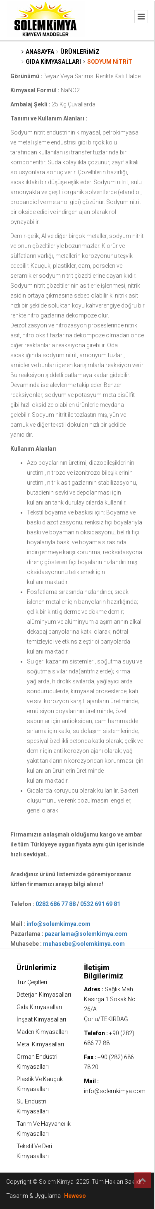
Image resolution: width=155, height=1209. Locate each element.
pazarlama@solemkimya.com (86, 933)
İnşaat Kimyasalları (41, 1019)
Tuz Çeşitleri (32, 982)
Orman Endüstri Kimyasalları (37, 1061)
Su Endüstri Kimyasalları (33, 1106)
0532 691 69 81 (100, 904)
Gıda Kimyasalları (39, 1007)
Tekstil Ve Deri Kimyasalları (34, 1151)
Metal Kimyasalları (40, 1044)
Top (142, 1180)
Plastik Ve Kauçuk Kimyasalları (40, 1084)
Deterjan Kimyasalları (44, 994)
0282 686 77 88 (56, 904)
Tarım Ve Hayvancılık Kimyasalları (44, 1128)
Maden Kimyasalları (42, 1032)
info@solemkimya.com (58, 924)
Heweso (75, 1195)
